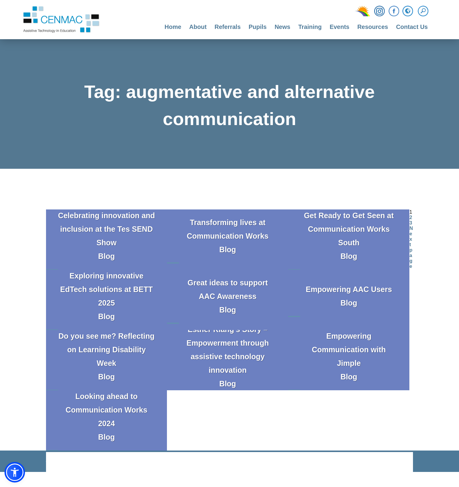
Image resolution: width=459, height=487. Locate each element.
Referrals (227, 27)
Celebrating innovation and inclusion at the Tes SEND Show (106, 229)
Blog (106, 256)
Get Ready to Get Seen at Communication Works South (349, 229)
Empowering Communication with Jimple (349, 349)
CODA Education (397, 462)
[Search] (424, 11)
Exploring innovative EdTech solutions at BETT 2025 (106, 289)
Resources (372, 27)
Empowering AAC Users (349, 289)
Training (310, 27)
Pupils (257, 27)
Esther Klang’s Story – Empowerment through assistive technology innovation (227, 349)
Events (340, 27)
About (198, 27)
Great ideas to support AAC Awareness (228, 289)
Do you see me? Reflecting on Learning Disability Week (106, 349)
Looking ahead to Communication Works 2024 (106, 410)
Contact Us (412, 27)
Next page (411, 247)
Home (173, 27)
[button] (14, 472)
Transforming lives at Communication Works (228, 229)
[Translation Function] (407, 11)
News (282, 27)
